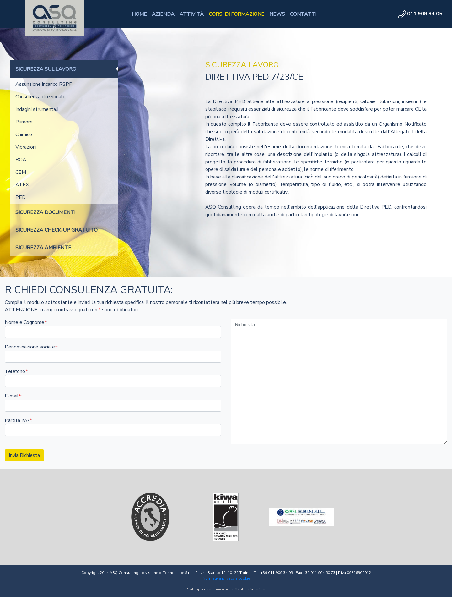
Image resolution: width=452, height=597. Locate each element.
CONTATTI (303, 14)
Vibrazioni (25, 147)
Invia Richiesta (24, 455)
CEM (20, 172)
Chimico (23, 134)
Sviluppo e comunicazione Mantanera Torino (226, 589)
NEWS (277, 14)
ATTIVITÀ (192, 14)
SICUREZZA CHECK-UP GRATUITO (56, 230)
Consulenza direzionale (40, 96)
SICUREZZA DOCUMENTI (45, 212)
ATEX (22, 184)
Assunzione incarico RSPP (44, 84)
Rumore (24, 121)
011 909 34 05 (420, 13)
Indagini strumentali (36, 109)
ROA (20, 159)
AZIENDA (163, 14)
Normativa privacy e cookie (226, 578)
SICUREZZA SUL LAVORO (45, 69)
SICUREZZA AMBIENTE (43, 247)
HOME (139, 14)
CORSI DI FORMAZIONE (236, 14)
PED (20, 197)
